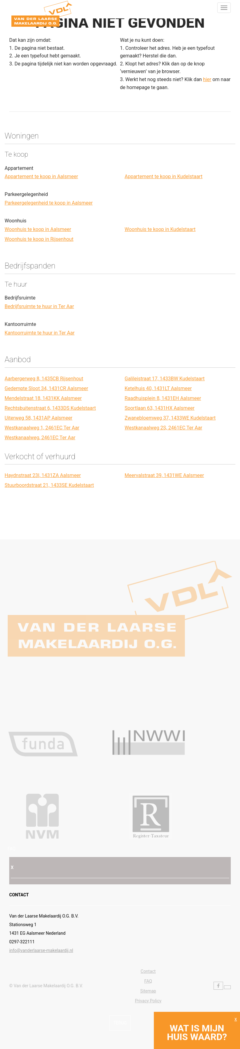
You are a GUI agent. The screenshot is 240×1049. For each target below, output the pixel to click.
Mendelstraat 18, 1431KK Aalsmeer (43, 398)
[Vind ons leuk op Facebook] (218, 986)
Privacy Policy (148, 1000)
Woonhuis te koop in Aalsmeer (38, 229)
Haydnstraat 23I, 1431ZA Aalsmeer (43, 475)
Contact (148, 971)
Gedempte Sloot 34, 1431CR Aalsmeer (46, 388)
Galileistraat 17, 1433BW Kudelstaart (165, 379)
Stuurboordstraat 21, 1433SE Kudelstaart (49, 485)
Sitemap (148, 990)
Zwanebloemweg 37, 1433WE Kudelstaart (170, 418)
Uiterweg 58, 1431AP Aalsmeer (38, 418)
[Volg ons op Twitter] (227, 987)
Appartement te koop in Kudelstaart (163, 176)
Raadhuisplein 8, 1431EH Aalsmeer (163, 398)
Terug (120, 1022)
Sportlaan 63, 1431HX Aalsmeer (159, 408)
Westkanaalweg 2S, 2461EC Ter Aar (163, 428)
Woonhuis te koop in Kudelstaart (160, 229)
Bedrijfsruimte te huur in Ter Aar (39, 306)
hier (207, 79)
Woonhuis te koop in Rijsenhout (39, 239)
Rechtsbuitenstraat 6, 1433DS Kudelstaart (50, 408)
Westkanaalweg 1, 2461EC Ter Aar (42, 428)
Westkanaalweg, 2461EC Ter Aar (40, 437)
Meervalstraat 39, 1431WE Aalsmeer (164, 475)
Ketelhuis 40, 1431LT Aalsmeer (158, 388)
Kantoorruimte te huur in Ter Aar (39, 333)
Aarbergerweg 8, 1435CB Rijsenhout (44, 379)
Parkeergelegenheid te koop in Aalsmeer (49, 203)
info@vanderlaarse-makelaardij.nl (41, 950)
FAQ (11, 848)
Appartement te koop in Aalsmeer (41, 176)
